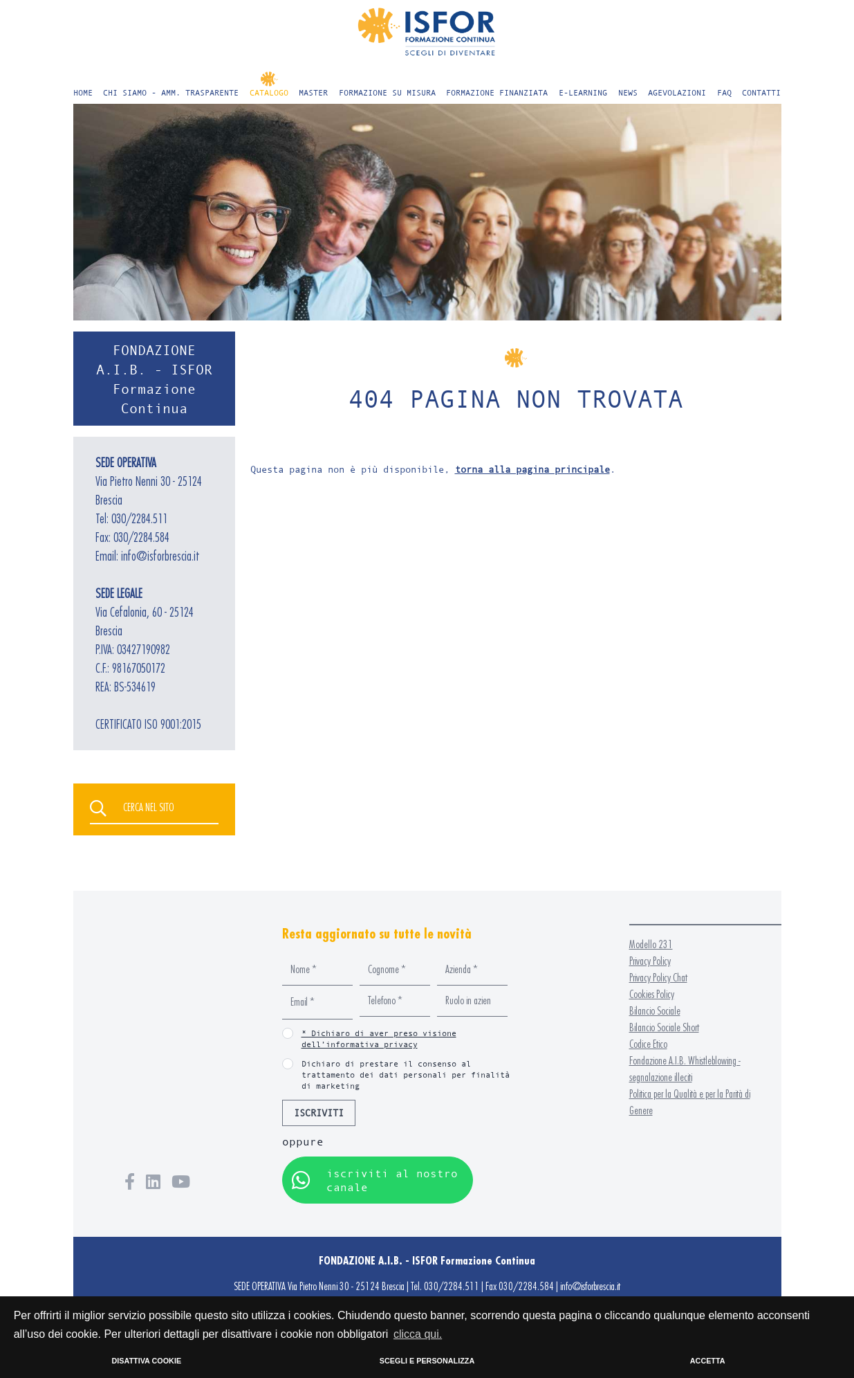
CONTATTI (761, 92)
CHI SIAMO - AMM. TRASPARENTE (171, 92)
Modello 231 (651, 944)
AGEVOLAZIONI (677, 92)
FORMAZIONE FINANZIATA (497, 92)
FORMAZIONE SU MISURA (387, 92)
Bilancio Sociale (654, 1010)
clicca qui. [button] (417, 1334)
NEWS (628, 92)
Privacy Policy (650, 961)
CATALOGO (269, 92)
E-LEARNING (583, 92)
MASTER (313, 92)
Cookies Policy (651, 994)
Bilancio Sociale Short (664, 1027)
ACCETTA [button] (707, 1361)
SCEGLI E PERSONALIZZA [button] (427, 1361)
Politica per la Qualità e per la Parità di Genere (689, 1102)
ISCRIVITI (319, 1112)
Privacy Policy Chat (658, 977)
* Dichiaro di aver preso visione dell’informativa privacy (378, 1038)
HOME (83, 92)
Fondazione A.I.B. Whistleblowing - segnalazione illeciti (685, 1069)
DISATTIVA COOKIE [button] (147, 1361)
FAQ (724, 92)
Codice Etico (648, 1044)
